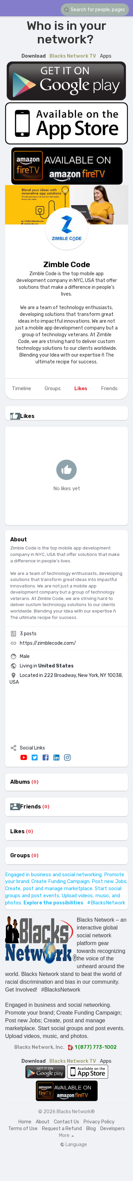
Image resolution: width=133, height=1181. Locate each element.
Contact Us (66, 1122)
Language (73, 1144)
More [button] (66, 1135)
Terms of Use (23, 1129)
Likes (17, 831)
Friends (30, 806)
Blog (91, 1129)
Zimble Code (66, 264)
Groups (20, 855)
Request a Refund (62, 1129)
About (42, 1122)
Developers (112, 1129)
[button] (95, 9)
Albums (20, 782)
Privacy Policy (99, 1122)
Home (24, 1122)
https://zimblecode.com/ (48, 643)
